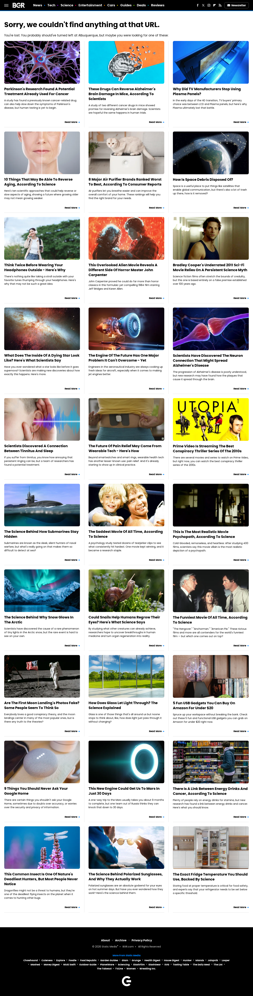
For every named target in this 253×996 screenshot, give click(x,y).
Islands (199, 960)
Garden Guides (109, 960)
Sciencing (124, 964)
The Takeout (104, 968)
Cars (111, 5)
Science (67, 5)
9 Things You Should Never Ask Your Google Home (36, 791)
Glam (125, 960)
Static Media (109, 947)
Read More (71, 122)
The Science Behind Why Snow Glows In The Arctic (38, 619)
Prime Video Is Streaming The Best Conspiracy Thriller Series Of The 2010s (207, 448)
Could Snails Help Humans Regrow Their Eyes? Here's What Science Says (124, 619)
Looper (226, 960)
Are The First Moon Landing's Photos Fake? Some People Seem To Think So (41, 705)
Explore (60, 960)
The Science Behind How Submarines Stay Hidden (41, 534)
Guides (126, 5)
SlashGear (154, 964)
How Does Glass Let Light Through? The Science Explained (123, 705)
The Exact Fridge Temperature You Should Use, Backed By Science (210, 877)
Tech (51, 5)
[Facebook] (197, 5)
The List (218, 964)
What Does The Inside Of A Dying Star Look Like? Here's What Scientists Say (41, 358)
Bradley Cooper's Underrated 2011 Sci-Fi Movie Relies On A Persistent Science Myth (210, 267)
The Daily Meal (201, 964)
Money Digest (52, 964)
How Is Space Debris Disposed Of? (203, 179)
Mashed (35, 964)
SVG (166, 964)
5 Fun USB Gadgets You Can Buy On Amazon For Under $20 (204, 705)
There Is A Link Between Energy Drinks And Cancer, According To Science (210, 791)
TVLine (119, 968)
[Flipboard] (214, 5)
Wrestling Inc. (148, 968)
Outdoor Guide (87, 964)
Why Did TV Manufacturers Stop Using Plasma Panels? (207, 91)
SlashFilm (139, 964)
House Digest (171, 960)
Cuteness (47, 960)
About (105, 940)
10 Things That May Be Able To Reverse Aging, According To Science (38, 182)
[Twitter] (203, 5)
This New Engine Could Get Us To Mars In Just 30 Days (124, 791)
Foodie (72, 960)
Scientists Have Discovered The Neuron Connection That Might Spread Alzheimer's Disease (208, 360)
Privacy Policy (142, 940)
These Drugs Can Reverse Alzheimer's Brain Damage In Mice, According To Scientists (122, 94)
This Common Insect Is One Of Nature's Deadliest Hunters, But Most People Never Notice (41, 879)
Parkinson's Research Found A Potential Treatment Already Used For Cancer (39, 91)
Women (131, 968)
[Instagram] (208, 5)
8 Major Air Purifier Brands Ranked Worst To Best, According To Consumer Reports (125, 182)
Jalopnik (213, 960)
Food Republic (88, 960)
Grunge (136, 960)
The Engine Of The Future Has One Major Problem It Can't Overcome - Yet (124, 358)
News (37, 5)
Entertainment (90, 5)
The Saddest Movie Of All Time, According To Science (126, 534)
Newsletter (236, 5)
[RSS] (220, 5)
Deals (141, 5)
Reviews (158, 5)
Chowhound (30, 960)
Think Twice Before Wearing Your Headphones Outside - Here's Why (35, 267)
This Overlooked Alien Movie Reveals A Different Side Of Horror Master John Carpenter (123, 270)
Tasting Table (181, 964)
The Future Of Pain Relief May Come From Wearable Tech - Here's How (125, 448)
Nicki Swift (69, 964)
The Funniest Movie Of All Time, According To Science (210, 620)
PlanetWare (107, 964)
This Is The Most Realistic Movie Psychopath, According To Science (204, 534)
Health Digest (152, 960)
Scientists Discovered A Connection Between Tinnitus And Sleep (36, 448)
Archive (120, 940)
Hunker (187, 960)
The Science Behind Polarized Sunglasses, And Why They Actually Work (126, 876)
